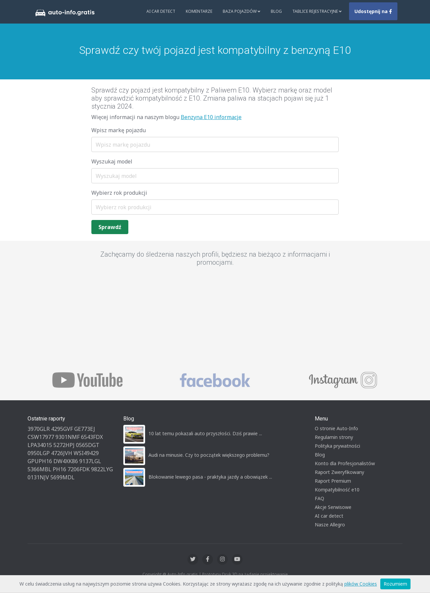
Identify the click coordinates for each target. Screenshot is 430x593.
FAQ (319, 498)
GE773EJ (84, 429)
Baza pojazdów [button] (241, 11)
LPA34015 (40, 445)
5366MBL (39, 469)
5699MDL (62, 477)
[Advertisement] (215, 319)
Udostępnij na (373, 11)
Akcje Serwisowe (333, 507)
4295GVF (62, 429)
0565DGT (87, 445)
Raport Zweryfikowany (339, 472)
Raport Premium (333, 481)
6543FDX (92, 437)
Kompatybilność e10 (337, 489)
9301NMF (67, 437)
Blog (276, 11)
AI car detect (329, 516)
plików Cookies (360, 584)
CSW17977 (41, 437)
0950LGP (39, 453)
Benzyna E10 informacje (211, 117)
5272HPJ (64, 445)
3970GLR (39, 429)
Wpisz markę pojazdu (118, 130)
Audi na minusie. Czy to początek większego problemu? (208, 455)
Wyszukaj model (111, 161)
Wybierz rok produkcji (119, 192)
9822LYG (102, 469)
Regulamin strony (334, 437)
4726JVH (61, 453)
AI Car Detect (160, 11)
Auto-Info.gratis (182, 574)
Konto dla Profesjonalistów (345, 463)
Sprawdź (109, 227)
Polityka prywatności (337, 446)
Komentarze (199, 11)
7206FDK (79, 469)
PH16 (59, 469)
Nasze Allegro (330, 524)
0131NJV (38, 477)
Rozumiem (395, 584)
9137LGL (90, 461)
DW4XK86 (65, 461)
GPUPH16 (40, 461)
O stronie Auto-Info (336, 428)
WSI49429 (86, 453)
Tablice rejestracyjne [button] (317, 11)
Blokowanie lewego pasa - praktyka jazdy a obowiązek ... (210, 477)
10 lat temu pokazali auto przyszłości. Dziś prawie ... (205, 433)
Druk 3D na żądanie (240, 574)
